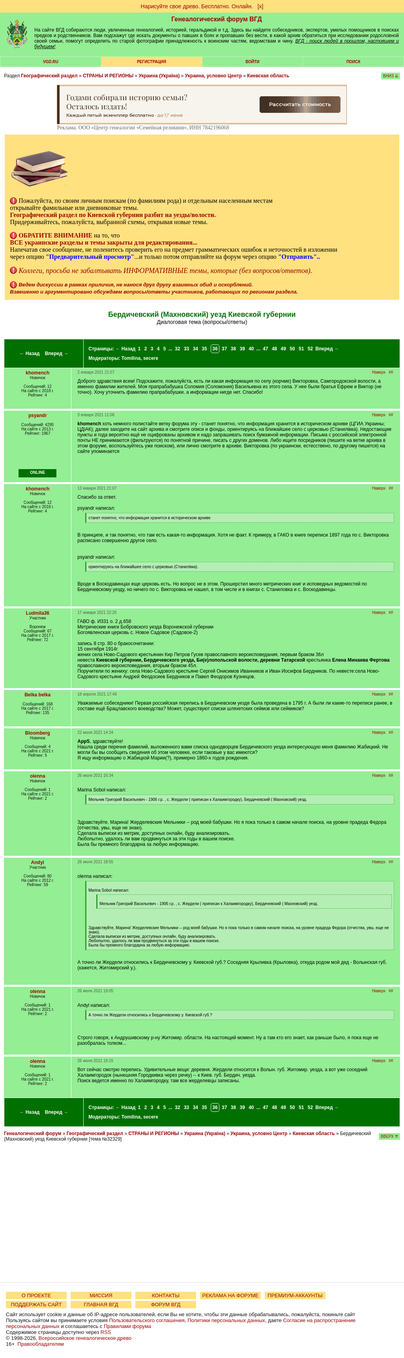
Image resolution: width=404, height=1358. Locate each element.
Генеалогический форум (32, 1133)
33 (186, 349)
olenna (37, 776)
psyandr (37, 415)
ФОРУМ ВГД (166, 1304)
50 (292, 349)
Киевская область (268, 76)
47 (265, 349)
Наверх (378, 372)
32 (177, 349)
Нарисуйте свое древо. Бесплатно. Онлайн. (197, 6)
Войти (252, 62)
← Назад (29, 353)
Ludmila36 (37, 613)
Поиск (353, 62)
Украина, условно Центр (213, 76)
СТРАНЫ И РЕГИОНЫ (108, 76)
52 (310, 349)
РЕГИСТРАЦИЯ (151, 62)
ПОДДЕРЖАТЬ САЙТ (36, 1304)
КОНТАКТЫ (166, 1295)
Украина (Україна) (159, 76)
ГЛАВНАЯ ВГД (101, 1304)
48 (274, 349)
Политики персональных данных (226, 1320)
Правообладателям (40, 1344)
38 (233, 349)
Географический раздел (49, 76)
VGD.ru (50, 62)
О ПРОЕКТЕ (36, 1295)
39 (242, 349)
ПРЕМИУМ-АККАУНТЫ (294, 1295)
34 (195, 349)
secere (150, 358)
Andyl (37, 862)
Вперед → (57, 353)
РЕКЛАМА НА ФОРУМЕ (230, 1295)
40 (251, 349)
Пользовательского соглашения (147, 1320)
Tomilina (131, 358)
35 (204, 349)
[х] (261, 6)
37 (224, 349)
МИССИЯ (101, 1295)
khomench (37, 373)
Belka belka (37, 695)
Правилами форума (127, 1326)
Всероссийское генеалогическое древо (85, 1338)
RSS (106, 1332)
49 (283, 349)
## (391, 372)
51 (301, 349)
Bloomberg (37, 733)
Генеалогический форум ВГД (216, 19)
